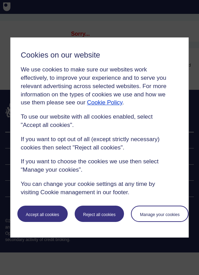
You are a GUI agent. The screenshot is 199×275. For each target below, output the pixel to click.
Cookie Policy (105, 102)
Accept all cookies (42, 214)
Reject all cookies (99, 214)
